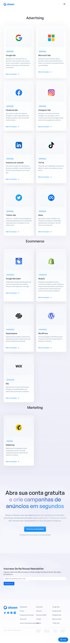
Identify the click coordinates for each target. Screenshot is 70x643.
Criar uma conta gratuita (35, 529)
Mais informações (12, 74)
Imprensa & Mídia (41, 615)
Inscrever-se (9, 583)
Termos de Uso (55, 631)
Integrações (23, 607)
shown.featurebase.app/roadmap (30, 623)
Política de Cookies (38, 631)
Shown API (23, 619)
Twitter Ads (56, 623)
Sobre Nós (39, 607)
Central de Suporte (62, 631)
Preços (22, 611)
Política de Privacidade (47, 631)
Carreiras (39, 611)
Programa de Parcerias (27, 615)
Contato (38, 619)
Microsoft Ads (56, 619)
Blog (37, 623)
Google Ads (56, 607)
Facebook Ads (56, 611)
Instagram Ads (56, 615)
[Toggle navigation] (64, 4)
